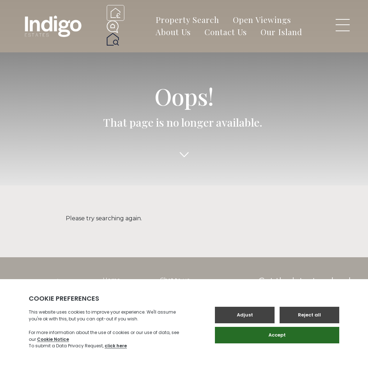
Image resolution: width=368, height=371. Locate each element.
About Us (173, 32)
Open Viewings (262, 19)
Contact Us (225, 32)
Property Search (187, 19)
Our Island (281, 32)
